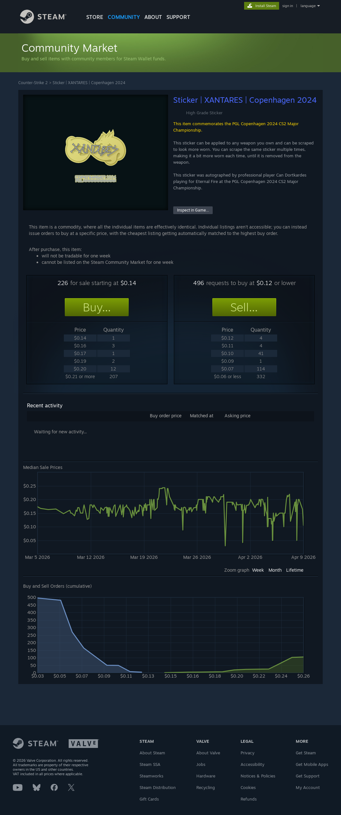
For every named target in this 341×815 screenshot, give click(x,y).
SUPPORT (178, 17)
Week (258, 570)
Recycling (205, 787)
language (308, 6)
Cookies (248, 787)
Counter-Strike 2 (33, 82)
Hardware (205, 775)
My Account (308, 787)
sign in (287, 6)
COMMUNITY (124, 17)
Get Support (308, 775)
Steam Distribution (158, 787)
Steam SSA (150, 764)
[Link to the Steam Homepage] (48, 22)
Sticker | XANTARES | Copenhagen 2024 (89, 82)
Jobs (200, 764)
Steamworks (151, 775)
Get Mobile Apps (312, 764)
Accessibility (252, 764)
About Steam (152, 752)
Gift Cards (149, 799)
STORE (94, 17)
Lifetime (294, 570)
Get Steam (306, 752)
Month (275, 570)
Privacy (247, 752)
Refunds (249, 799)
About (153, 17)
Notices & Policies (258, 775)
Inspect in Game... (193, 210)
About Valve (208, 752)
